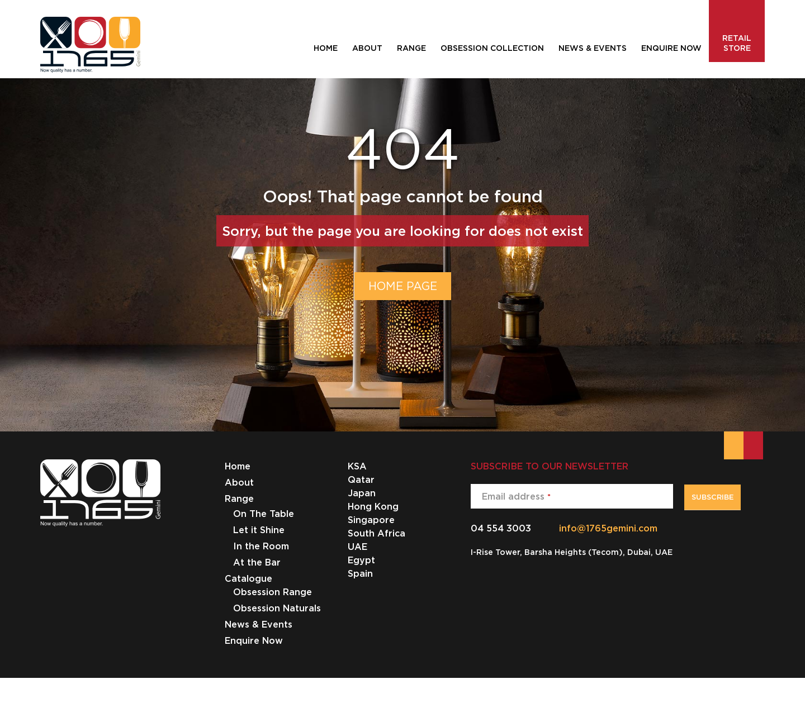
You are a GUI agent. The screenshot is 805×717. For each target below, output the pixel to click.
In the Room (261, 546)
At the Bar (257, 562)
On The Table (263, 514)
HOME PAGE (402, 286)
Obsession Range (272, 592)
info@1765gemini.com (608, 528)
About (239, 482)
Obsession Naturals (277, 608)
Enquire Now (254, 640)
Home (237, 466)
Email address (516, 496)
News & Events (258, 624)
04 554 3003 (501, 528)
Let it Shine (259, 530)
